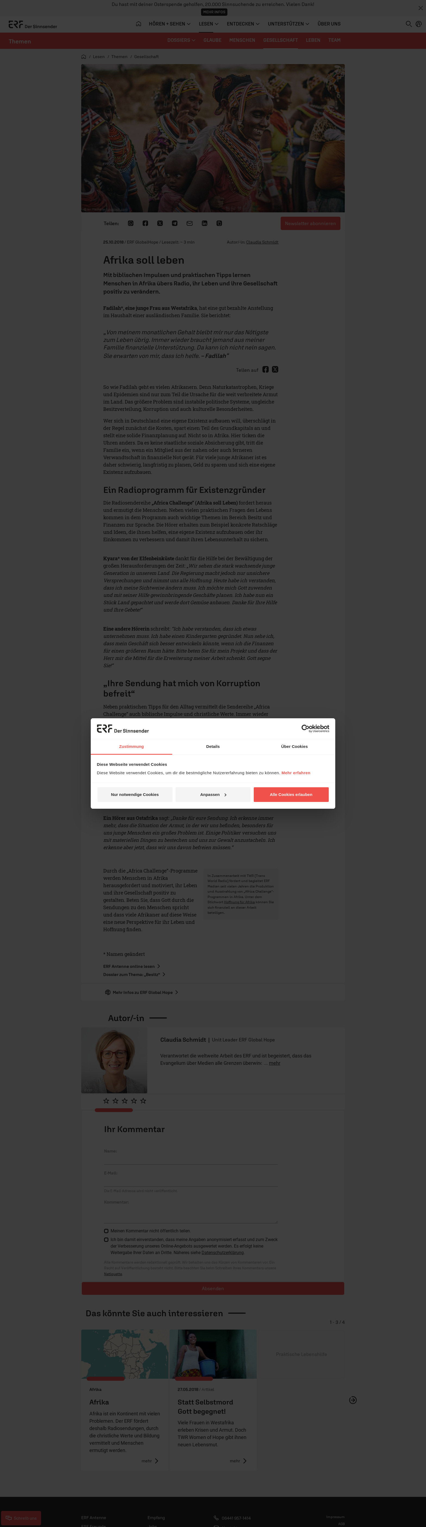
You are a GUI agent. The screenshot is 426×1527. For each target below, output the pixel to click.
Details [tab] (213, 746)
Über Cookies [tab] (294, 746)
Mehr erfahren (296, 772)
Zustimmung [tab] (131, 746)
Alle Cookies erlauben (291, 794)
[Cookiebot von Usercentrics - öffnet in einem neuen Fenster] (305, 729)
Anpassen (213, 794)
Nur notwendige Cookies (135, 794)
